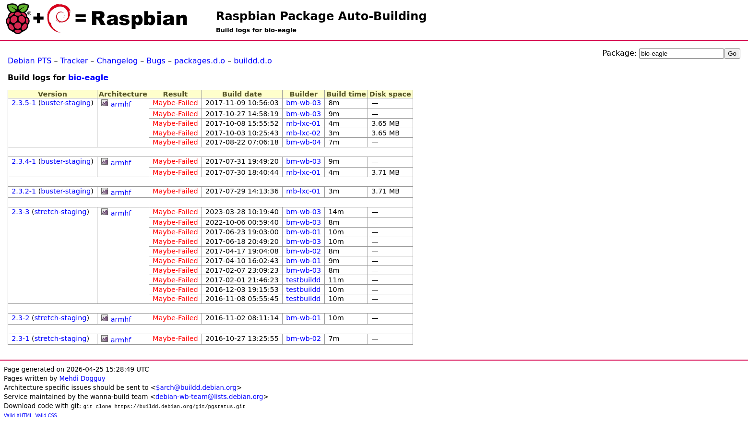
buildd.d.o (253, 60)
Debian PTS (29, 60)
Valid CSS (46, 415)
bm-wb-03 (303, 103)
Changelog (117, 60)
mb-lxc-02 (303, 133)
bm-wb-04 (303, 142)
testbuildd (303, 280)
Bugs (156, 60)
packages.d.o (199, 60)
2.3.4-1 (24, 161)
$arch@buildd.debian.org (196, 387)
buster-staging (66, 103)
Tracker (74, 60)
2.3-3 (20, 212)
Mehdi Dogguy (82, 378)
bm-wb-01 (303, 232)
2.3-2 (20, 318)
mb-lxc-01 (303, 123)
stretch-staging (61, 212)
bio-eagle (88, 77)
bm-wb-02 (303, 251)
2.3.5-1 (24, 103)
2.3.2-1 (24, 191)
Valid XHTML (18, 415)
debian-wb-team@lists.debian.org (209, 396)
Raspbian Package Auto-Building (321, 16)
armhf (121, 104)
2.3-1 (20, 338)
